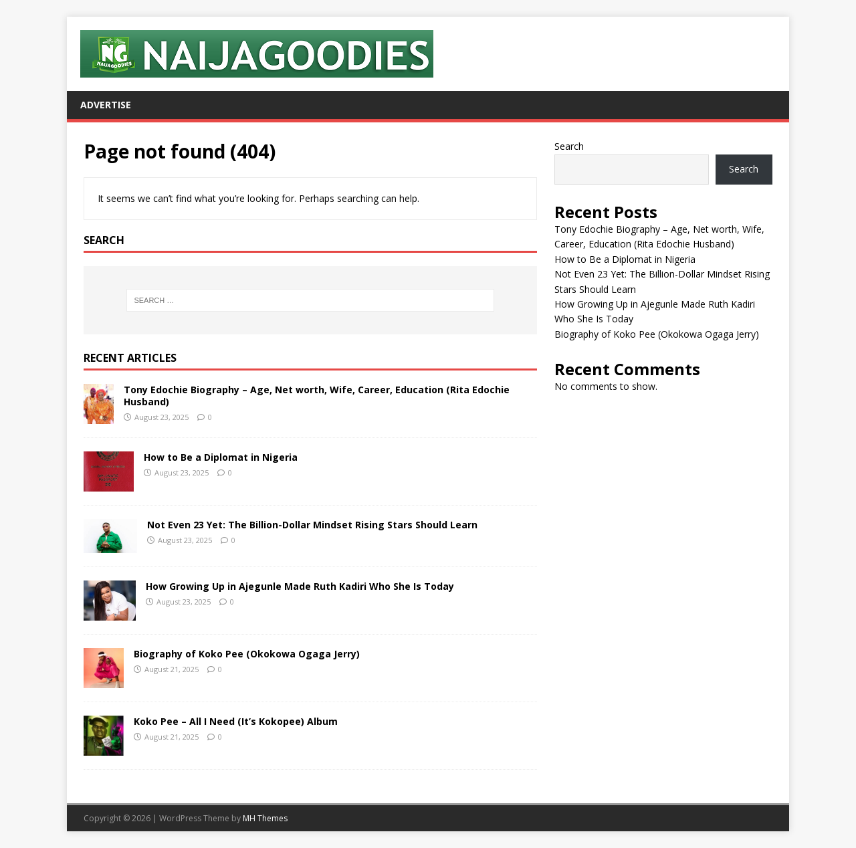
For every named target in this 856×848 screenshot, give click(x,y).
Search (569, 146)
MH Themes (265, 818)
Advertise (105, 104)
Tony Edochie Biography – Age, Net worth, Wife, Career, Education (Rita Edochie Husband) (317, 395)
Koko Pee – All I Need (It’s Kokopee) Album (236, 721)
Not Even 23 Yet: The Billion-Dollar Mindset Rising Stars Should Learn (312, 524)
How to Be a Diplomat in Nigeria (221, 457)
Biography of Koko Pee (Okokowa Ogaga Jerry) (247, 653)
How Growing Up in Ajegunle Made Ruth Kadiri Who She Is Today (300, 586)
